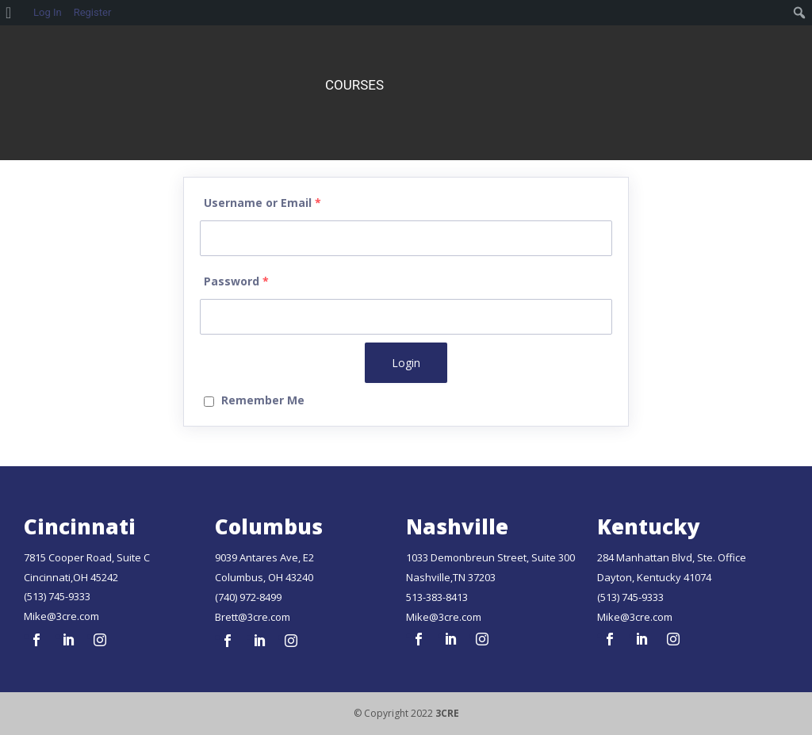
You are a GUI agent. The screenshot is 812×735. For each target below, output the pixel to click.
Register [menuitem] (93, 12)
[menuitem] (14, 12)
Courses (354, 85)
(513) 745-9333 (57, 596)
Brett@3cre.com (252, 617)
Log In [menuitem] (47, 12)
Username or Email (262, 202)
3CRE (447, 713)
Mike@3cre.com (61, 616)
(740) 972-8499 (248, 597)
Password (236, 281)
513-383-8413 (437, 597)
